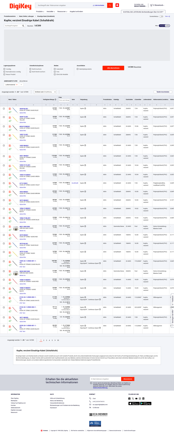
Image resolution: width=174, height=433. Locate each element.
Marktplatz (14, 400)
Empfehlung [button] (43, 92)
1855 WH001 (24, 145)
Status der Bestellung (56, 400)
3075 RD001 (24, 235)
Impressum (53, 408)
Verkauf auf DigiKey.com (18, 403)
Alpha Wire (23, 113)
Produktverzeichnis (10, 16)
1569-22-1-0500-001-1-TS (27, 262)
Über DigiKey (15, 398)
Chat (92, 399)
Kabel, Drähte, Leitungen (26, 16)
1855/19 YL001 (24, 165)
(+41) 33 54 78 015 (96, 402)
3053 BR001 (24, 192)
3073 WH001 (24, 200)
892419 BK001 (25, 126)
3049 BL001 (24, 109)
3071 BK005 (24, 317)
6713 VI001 (24, 183)
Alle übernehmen (113, 68)
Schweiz (44, 430)
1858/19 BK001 (25, 288)
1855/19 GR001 (25, 175)
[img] (20, 7)
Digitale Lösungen (16, 410)
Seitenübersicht (15, 408)
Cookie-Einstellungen (129, 430)
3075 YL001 (24, 252)
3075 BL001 (24, 243)
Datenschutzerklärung (100, 388)
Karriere (13, 405)
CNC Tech (22, 267)
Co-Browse (94, 408)
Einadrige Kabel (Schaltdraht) (46, 16)
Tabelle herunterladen (163, 92)
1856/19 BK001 (25, 208)
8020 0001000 (25, 271)
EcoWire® (75, 183)
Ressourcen (61, 11)
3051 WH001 (24, 156)
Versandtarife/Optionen (57, 403)
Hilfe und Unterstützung (57, 398)
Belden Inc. (23, 230)
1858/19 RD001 (25, 280)
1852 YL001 (24, 134)
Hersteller (50, 11)
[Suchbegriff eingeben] (13, 25)
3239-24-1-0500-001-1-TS (27, 326)
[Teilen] (167, 16)
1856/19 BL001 (25, 218)
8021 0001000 (25, 226)
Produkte (39, 11)
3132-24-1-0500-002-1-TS (27, 298)
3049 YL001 (24, 117)
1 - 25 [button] (17, 92)
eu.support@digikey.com (98, 405)
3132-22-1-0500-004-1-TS (27, 308)
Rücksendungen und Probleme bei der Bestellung (64, 405)
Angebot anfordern (76, 11)
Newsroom (14, 412)
